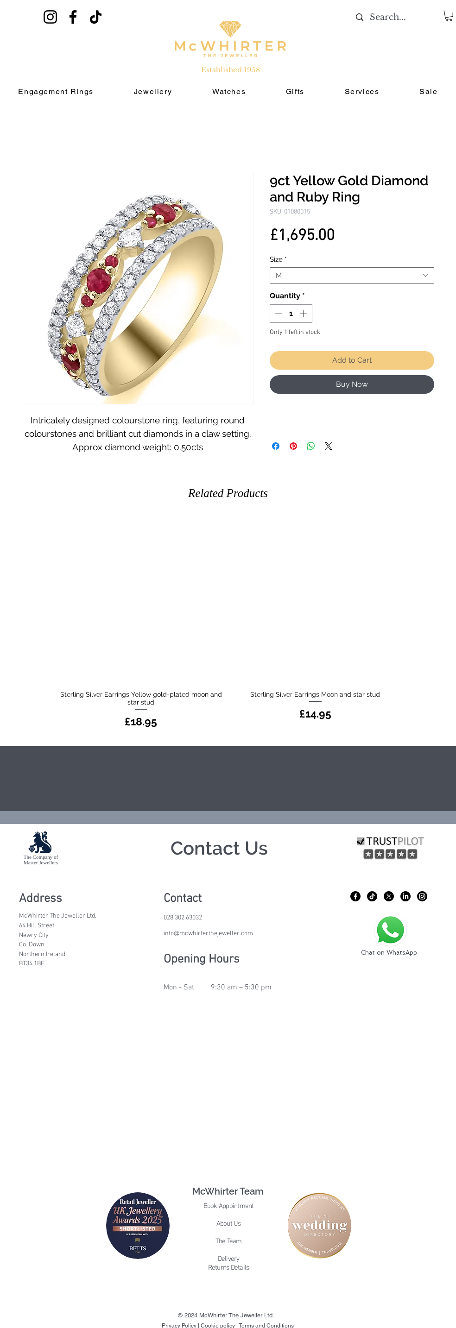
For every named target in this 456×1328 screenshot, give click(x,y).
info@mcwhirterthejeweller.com (208, 934)
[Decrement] (277, 313)
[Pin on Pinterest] (293, 446)
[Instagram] (50, 17)
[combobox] (352, 275)
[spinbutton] (291, 313)
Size (278, 259)
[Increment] (304, 313)
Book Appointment (228, 1206)
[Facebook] (73, 17)
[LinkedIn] (405, 896)
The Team (228, 1241)
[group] (228, 624)
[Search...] (388, 17)
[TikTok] (96, 17)
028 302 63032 (183, 918)
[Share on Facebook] (275, 446)
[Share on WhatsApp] (311, 446)
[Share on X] (328, 446)
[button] (449, 16)
